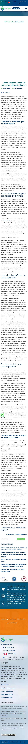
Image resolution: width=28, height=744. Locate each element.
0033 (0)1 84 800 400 (9, 650)
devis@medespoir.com (6, 644)
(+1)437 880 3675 (9, 654)
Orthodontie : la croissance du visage (16, 534)
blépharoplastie (6, 221)
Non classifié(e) (18, 88)
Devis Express (16, 8)
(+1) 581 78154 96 (9, 647)
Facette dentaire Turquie (7, 691)
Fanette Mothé (6, 88)
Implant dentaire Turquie (7, 694)
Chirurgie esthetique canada (7, 688)
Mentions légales (5, 685)
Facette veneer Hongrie (6, 697)
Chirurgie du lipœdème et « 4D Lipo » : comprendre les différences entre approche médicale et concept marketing (13, 554)
